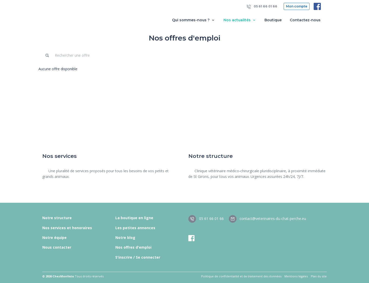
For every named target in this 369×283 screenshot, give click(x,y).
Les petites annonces (135, 227)
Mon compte (296, 6)
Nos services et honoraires (67, 227)
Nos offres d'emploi (133, 247)
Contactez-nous (305, 20)
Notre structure (57, 217)
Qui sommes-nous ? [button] (193, 20)
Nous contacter (56, 247)
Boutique (273, 20)
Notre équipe (54, 237)
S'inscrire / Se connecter (137, 257)
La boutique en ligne (134, 217)
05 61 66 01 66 (262, 6)
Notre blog (125, 237)
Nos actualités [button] (239, 20)
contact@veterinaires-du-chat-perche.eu (267, 218)
